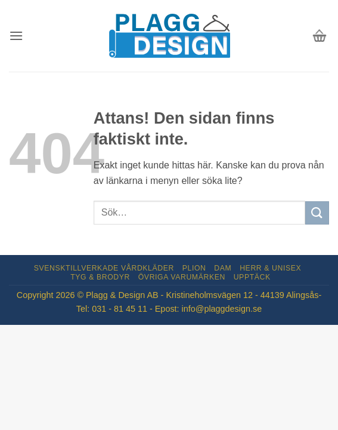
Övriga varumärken (181, 277)
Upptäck (252, 277)
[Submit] (317, 213)
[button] (16, 35)
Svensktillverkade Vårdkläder (104, 268)
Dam (222, 268)
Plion (194, 268)
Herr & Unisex (270, 268)
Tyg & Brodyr (100, 277)
